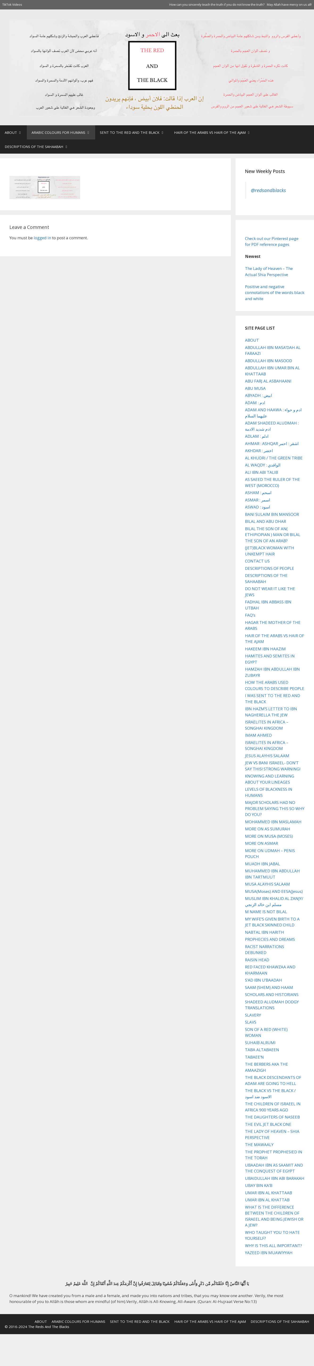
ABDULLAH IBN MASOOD (268, 360)
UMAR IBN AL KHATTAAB (268, 1192)
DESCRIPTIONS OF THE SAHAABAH (39, 146)
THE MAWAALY (259, 1144)
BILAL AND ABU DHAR (265, 521)
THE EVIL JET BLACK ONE (268, 1124)
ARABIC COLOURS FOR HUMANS (63, 132)
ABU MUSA (255, 388)
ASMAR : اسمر (257, 500)
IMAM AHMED (258, 735)
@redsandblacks (268, 190)
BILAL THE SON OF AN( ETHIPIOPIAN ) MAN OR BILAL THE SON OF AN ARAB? (272, 534)
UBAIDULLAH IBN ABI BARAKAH (274, 1178)
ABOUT (16, 132)
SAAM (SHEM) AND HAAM (269, 987)
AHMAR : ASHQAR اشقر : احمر (272, 443)
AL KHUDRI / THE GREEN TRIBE (274, 458)
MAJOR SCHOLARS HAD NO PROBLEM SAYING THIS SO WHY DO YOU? (274, 808)
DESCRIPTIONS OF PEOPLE (269, 568)
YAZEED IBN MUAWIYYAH (269, 1252)
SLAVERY (253, 1015)
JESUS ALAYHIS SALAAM (267, 755)
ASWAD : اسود (257, 507)
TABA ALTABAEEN (262, 1049)
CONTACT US (257, 561)
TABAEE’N (254, 1057)
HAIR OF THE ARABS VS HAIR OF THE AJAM (215, 132)
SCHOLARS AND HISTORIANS (271, 994)
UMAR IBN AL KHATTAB (267, 1199)
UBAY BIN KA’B (258, 1185)
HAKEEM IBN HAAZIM (265, 648)
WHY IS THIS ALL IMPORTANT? (273, 1245)
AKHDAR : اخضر (259, 450)
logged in (42, 237)
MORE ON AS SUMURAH (267, 829)
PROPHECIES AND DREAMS (270, 939)
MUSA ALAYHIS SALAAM (267, 884)
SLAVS (250, 1022)
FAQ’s (250, 615)
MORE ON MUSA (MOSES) (269, 836)
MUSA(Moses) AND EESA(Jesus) (274, 891)
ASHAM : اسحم (258, 492)
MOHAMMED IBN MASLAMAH (273, 821)
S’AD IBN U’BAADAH (263, 980)
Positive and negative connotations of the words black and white (274, 292)
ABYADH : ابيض (258, 395)
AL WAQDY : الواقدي (263, 465)
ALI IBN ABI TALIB (261, 472)
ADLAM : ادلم (257, 436)
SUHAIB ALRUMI (260, 1042)
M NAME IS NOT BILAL (266, 911)
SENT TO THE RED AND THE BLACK (134, 132)
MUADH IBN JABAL (262, 863)
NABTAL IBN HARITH (264, 932)
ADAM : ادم (255, 402)
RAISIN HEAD (257, 960)
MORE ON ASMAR (261, 843)
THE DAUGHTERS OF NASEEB (272, 1117)
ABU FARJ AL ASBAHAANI (268, 381)
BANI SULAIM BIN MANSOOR (272, 514)
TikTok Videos (12, 4)
